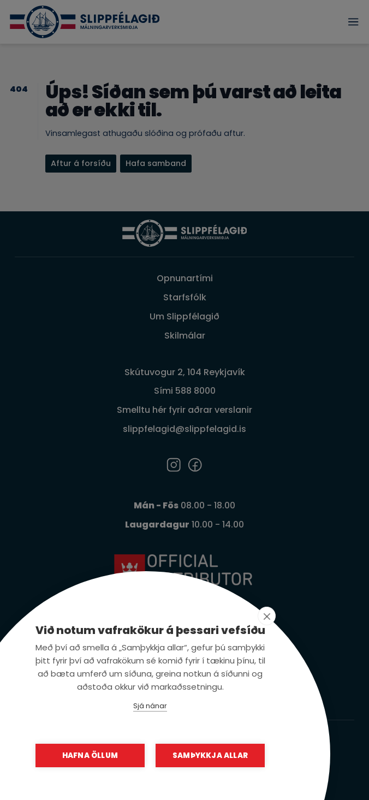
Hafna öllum (90, 755)
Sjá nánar (150, 706)
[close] (267, 616)
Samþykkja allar (210, 755)
